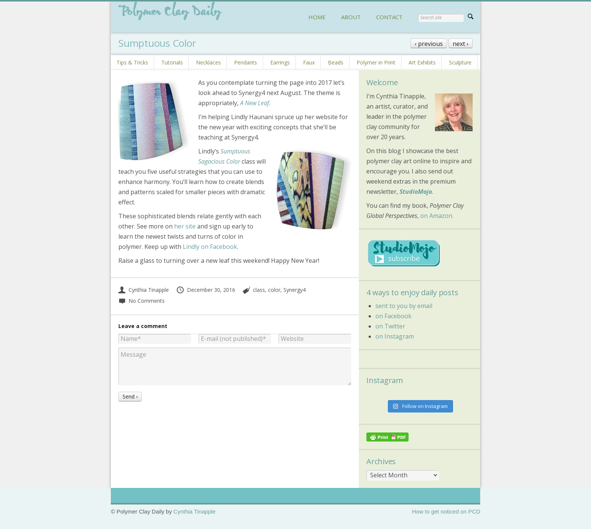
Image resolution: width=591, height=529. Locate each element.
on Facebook (393, 316)
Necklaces (208, 62)
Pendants (245, 62)
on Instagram (394, 336)
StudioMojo (416, 191)
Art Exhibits (422, 62)
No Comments (141, 300)
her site (185, 226)
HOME (317, 17)
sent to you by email (403, 306)
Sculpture (460, 62)
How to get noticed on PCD (446, 511)
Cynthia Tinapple (143, 289)
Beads (335, 62)
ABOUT (351, 17)
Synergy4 (294, 289)
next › (461, 44)
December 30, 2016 (205, 289)
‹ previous (429, 44)
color (274, 289)
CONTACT (389, 17)
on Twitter (390, 326)
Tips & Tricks (132, 62)
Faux (309, 62)
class (259, 289)
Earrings (280, 62)
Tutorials (172, 62)
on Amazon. (436, 216)
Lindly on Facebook (210, 246)
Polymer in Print (376, 62)
